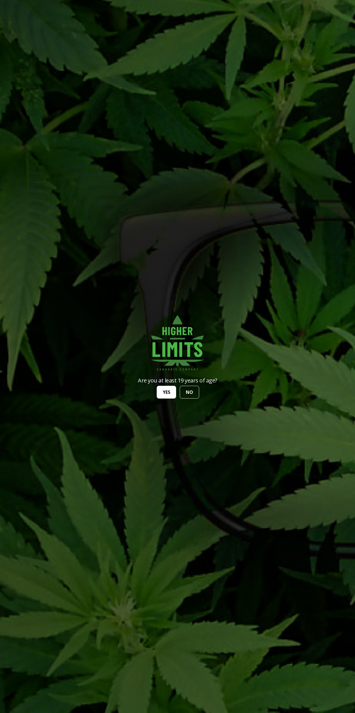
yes (166, 392)
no (189, 392)
